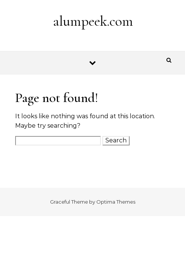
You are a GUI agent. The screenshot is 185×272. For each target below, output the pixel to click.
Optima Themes (115, 202)
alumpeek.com (93, 21)
